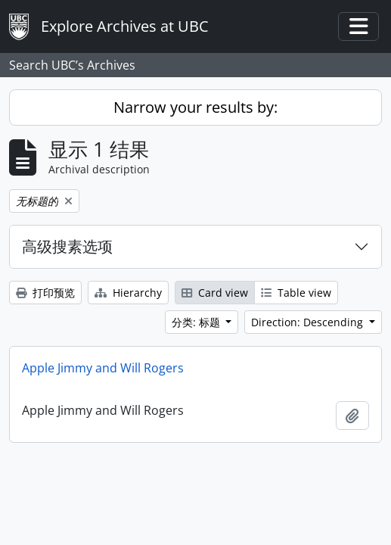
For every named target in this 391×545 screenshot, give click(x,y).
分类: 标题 (197, 322)
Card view (215, 292)
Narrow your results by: (195, 107)
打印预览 (45, 292)
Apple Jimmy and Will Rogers (103, 368)
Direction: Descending (308, 322)
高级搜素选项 (67, 246)
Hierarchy (128, 292)
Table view (296, 292)
